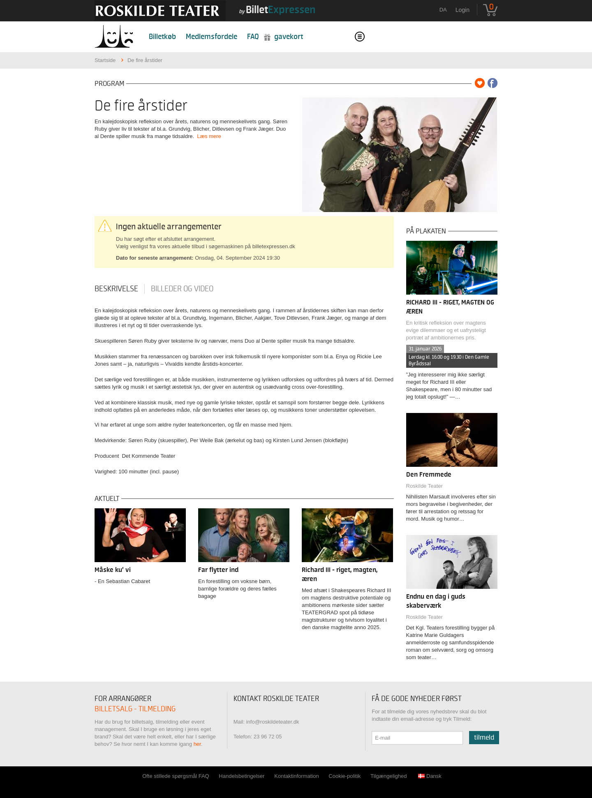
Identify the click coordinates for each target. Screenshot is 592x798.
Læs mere (209, 136)
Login (462, 10)
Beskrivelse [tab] (116, 288)
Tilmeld (484, 737)
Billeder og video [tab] (182, 288)
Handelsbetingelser (241, 776)
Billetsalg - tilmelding (135, 709)
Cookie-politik (344, 776)
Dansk (430, 776)
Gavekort (288, 36)
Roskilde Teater (424, 486)
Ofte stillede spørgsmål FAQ (175, 776)
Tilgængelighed (388, 776)
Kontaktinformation (296, 776)
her (197, 744)
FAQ (253, 36)
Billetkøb (162, 36)
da (443, 10)
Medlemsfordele (211, 36)
